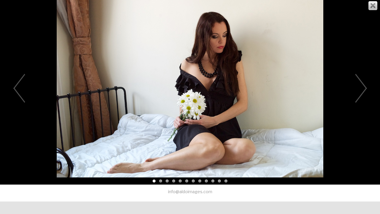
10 (212, 181)
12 (225, 181)
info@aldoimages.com (190, 191)
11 (219, 181)
